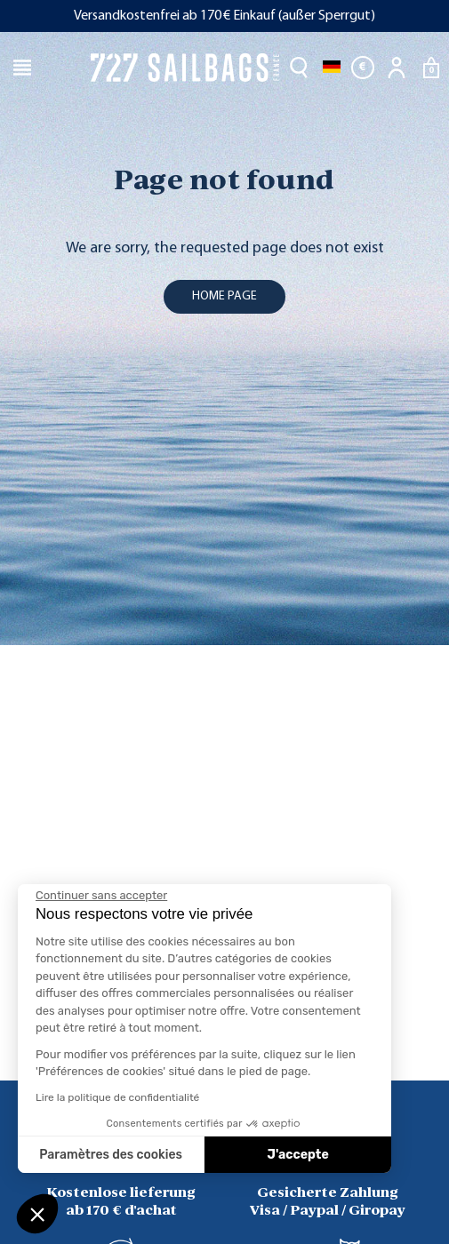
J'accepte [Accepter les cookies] (298, 1154)
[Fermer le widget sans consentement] (101, 896)
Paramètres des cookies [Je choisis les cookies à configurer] (110, 1154)
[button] (37, 1213)
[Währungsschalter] (362, 67)
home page (224, 296)
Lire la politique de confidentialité (117, 1097)
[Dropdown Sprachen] (332, 67)
